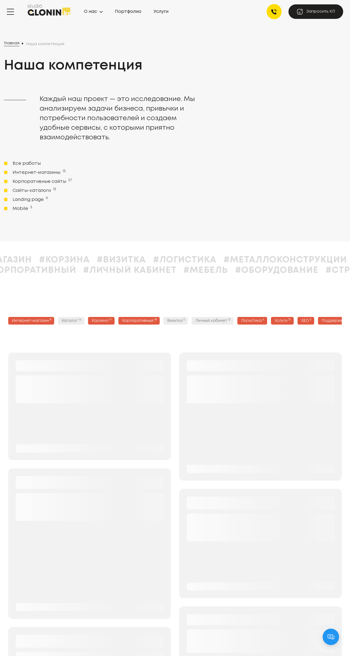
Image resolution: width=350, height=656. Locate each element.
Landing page (30, 199)
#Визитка (139, 260)
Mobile (22, 208)
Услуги (161, 12)
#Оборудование (294, 270)
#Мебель (224, 270)
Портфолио (128, 12)
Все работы (27, 163)
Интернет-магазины (39, 172)
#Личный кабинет (147, 270)
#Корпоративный (48, 270)
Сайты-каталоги (34, 190)
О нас (90, 12)
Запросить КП (316, 11)
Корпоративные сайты (42, 181)
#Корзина (82, 260)
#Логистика (202, 260)
